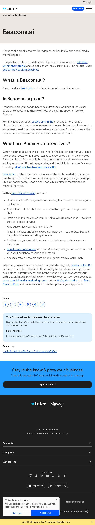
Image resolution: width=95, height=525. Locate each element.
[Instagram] (30, 475)
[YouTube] (47, 475)
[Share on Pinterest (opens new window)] (28, 304)
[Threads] (53, 475)
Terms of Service (51, 336)
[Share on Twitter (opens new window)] (13, 304)
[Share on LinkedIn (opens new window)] (20, 304)
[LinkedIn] (41, 475)
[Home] (10, 8)
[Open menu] (89, 8)
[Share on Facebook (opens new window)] (6, 304)
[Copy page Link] (42, 304)
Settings (17, 513)
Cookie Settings (80, 511)
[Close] (56, 500)
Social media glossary (15, 15)
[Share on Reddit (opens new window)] (35, 304)
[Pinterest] (59, 475)
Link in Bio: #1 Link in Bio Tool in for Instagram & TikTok (30, 351)
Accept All (45, 513)
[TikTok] (36, 475)
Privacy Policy (67, 336)
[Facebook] (64, 475)
